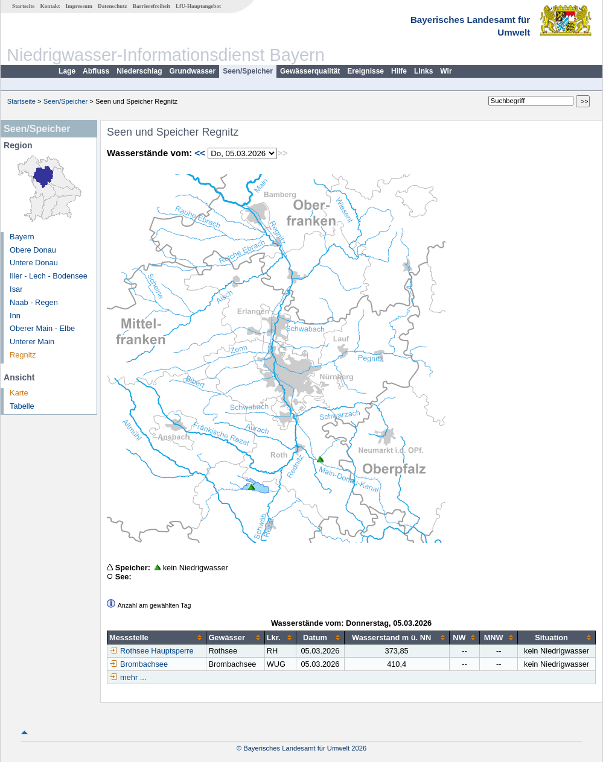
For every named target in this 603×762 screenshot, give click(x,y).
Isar (16, 289)
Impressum (79, 6)
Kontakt (50, 6)
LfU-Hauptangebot (198, 6)
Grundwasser (193, 71)
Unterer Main (32, 341)
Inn (15, 315)
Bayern (22, 236)
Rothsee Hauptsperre (151, 650)
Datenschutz (112, 6)
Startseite (23, 6)
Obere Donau (33, 249)
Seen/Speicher (248, 71)
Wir (445, 71)
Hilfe (399, 71)
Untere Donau (34, 262)
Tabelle (22, 406)
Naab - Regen (34, 302)
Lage (67, 71)
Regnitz (23, 354)
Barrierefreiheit (151, 6)
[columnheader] (156, 637)
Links (423, 71)
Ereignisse (365, 71)
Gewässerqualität (310, 71)
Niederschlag (139, 71)
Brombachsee (138, 664)
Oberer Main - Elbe (42, 328)
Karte (19, 392)
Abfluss (96, 71)
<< (199, 153)
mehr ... (133, 677)
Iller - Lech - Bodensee (49, 275)
